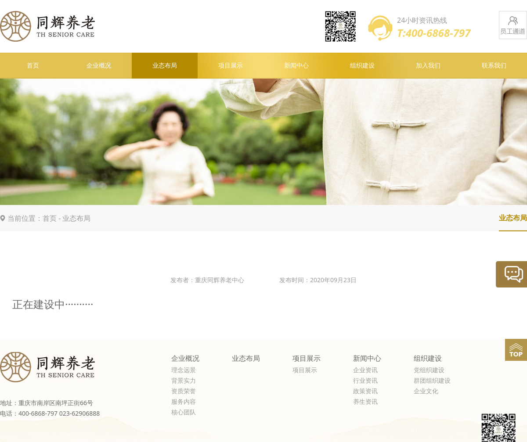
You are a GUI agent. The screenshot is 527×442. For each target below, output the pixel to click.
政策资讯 (365, 391)
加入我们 (428, 65)
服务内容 (183, 402)
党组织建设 (429, 370)
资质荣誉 (183, 391)
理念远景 (183, 370)
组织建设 (362, 65)
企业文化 (426, 391)
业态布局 (164, 65)
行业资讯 (365, 380)
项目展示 (230, 65)
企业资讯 (365, 370)
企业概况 (99, 65)
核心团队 (183, 412)
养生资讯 (365, 402)
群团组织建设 (432, 380)
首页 (33, 65)
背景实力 (183, 380)
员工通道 (513, 25)
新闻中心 (296, 65)
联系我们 (494, 65)
